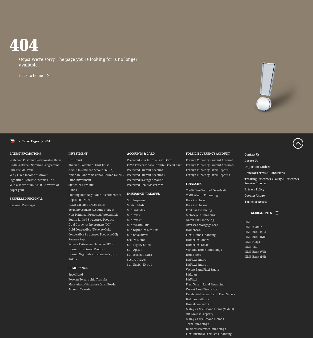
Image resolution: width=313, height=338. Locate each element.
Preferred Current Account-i (146, 175)
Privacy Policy (254, 189)
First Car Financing (199, 210)
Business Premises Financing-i (206, 329)
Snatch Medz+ (136, 205)
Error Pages (30, 141)
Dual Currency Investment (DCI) (89, 225)
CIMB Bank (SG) (255, 232)
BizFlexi (191, 279)
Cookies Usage (255, 196)
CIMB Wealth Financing (202, 195)
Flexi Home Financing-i (201, 235)
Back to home (36, 76)
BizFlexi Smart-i (197, 265)
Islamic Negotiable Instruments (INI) (92, 254)
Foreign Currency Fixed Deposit (207, 170)
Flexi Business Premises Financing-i (209, 334)
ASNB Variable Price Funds (86, 205)
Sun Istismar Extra (139, 255)
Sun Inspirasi (136, 200)
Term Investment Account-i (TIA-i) (91, 210)
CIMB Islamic (253, 227)
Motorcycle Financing (200, 215)
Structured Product (81, 185)
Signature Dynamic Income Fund (32, 180)
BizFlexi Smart (196, 260)
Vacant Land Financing (201, 289)
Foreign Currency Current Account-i (210, 165)
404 (47, 141)
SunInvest (133, 215)
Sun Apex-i (134, 250)
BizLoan (191, 274)
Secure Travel (136, 260)
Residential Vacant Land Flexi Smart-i (211, 294)
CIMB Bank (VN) (255, 252)
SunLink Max (136, 210)
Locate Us (251, 161)
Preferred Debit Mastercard (145, 185)
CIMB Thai (251, 247)
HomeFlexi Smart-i (198, 245)
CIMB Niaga (252, 242)
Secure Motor (136, 240)
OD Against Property (199, 314)
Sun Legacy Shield (139, 245)
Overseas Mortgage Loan (202, 225)
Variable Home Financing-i (204, 250)
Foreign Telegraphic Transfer (88, 279)
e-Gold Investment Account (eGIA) (90, 170)
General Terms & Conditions (265, 173)
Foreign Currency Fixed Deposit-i (208, 175)
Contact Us (252, 155)
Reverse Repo (77, 239)
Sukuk (72, 259)
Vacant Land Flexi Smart (202, 270)
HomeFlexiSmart (197, 240)
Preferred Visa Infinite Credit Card (150, 160)
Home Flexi (193, 255)
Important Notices (257, 167)
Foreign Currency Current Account (209, 160)
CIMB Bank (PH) (255, 257)
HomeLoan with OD (199, 304)
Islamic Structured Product (86, 249)
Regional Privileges (22, 205)
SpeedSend (75, 274)
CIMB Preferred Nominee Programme (34, 165)
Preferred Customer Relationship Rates (35, 160)
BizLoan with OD (197, 299)
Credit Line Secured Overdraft (206, 190)
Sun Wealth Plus (138, 225)
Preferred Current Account (145, 170)
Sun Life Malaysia (22, 170)
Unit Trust (75, 160)
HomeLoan (193, 230)
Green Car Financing (200, 220)
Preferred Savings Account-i (146, 180)
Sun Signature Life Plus (142, 230)
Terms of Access (256, 202)
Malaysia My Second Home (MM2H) (210, 309)
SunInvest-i (134, 220)
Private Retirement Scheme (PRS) (90, 244)
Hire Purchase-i (196, 205)
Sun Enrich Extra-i (139, 265)
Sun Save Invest (137, 235)
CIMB (248, 222)
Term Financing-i (197, 324)
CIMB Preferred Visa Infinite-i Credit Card (154, 165)
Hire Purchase (195, 200)
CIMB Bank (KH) (255, 237)
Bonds (72, 190)
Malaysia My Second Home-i (205, 319)
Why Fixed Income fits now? (29, 175)
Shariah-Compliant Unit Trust (88, 165)
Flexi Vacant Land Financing (205, 284)
